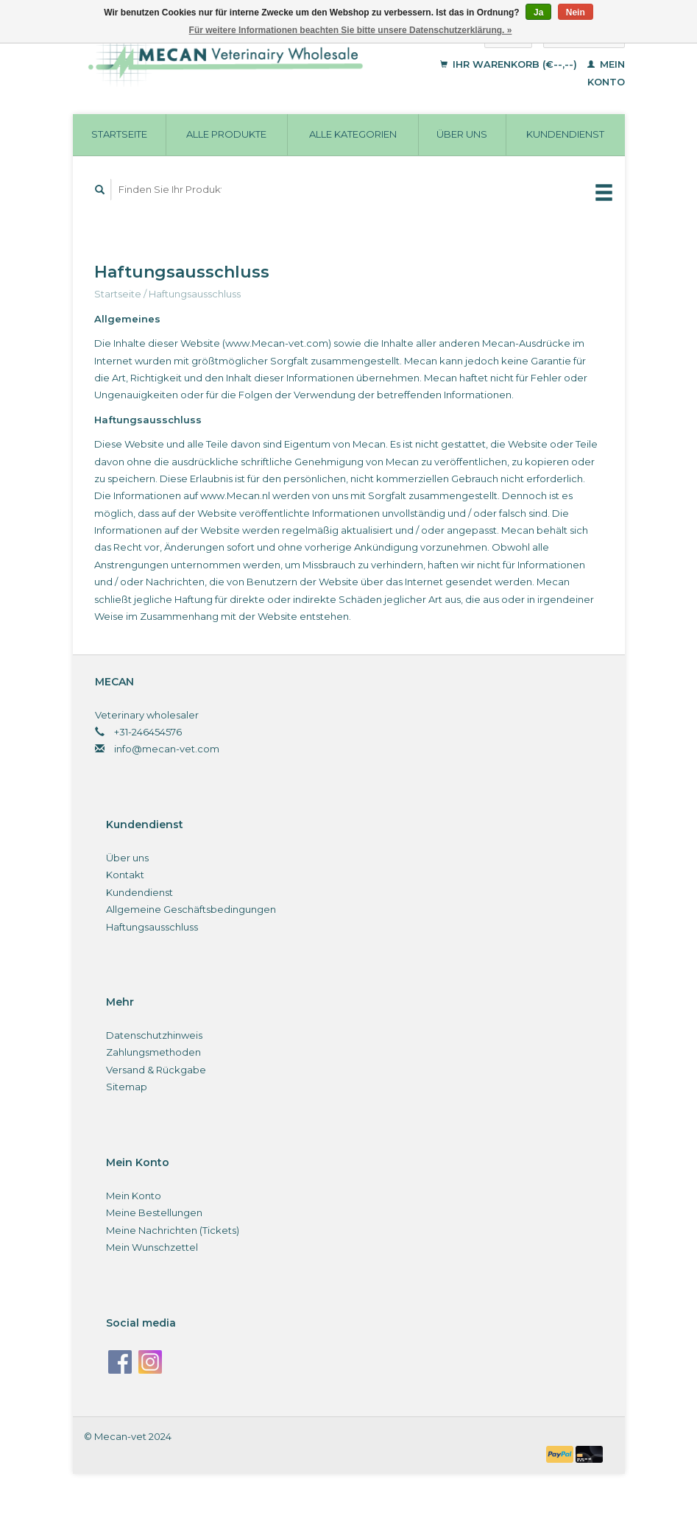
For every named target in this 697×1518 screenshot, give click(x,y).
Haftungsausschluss (195, 294)
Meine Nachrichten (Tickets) (172, 1230)
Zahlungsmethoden (153, 1052)
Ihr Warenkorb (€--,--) (510, 64)
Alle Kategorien (353, 134)
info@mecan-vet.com (166, 749)
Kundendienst (565, 134)
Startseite (119, 134)
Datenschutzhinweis (154, 1035)
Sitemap (126, 1086)
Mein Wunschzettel (152, 1247)
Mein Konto (133, 1195)
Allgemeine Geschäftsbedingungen (191, 909)
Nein (575, 12)
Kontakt (125, 874)
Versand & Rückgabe (156, 1070)
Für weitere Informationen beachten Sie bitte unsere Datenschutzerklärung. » (350, 30)
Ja (538, 12)
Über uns (461, 134)
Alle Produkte (226, 134)
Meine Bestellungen (154, 1212)
